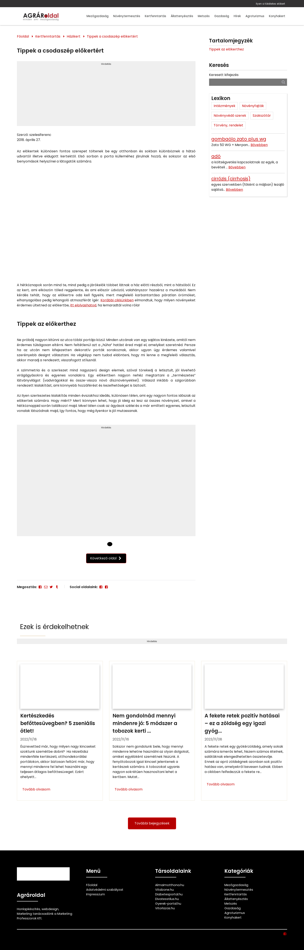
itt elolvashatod (83, 305)
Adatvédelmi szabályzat (104, 890)
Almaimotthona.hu (169, 885)
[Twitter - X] (51, 587)
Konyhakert (277, 16)
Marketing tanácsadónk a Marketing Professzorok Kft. (44, 916)
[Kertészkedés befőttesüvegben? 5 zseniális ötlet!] (60, 731)
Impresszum (95, 894)
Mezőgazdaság (98, 16)
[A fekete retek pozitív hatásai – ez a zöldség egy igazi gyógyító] (244, 731)
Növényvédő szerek (230, 115)
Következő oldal (106, 558)
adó (216, 156)
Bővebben (259, 144)
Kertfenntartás (155, 16)
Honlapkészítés (28, 909)
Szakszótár (262, 115)
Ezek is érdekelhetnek (54, 626)
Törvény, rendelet (228, 125)
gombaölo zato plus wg (238, 139)
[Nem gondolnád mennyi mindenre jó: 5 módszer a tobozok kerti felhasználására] (152, 731)
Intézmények (224, 105)
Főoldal (23, 36)
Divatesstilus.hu (167, 899)
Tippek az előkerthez (226, 49)
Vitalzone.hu (164, 890)
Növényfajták (253, 105)
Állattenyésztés (182, 16)
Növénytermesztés (126, 16)
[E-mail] (45, 587)
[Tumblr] (56, 587)
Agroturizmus (255, 16)
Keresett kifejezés (224, 74)
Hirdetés (106, 64)
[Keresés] (283, 82)
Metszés (204, 16)
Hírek (237, 16)
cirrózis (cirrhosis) (230, 179)
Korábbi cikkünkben (117, 300)
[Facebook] (40, 587)
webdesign (50, 909)
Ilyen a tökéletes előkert (270, 3)
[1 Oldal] (109, 544)
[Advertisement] (106, 95)
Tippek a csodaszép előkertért (112, 36)
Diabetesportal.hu (169, 894)
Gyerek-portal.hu (168, 903)
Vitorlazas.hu (165, 908)
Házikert (73, 36)
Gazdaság (221, 16)
